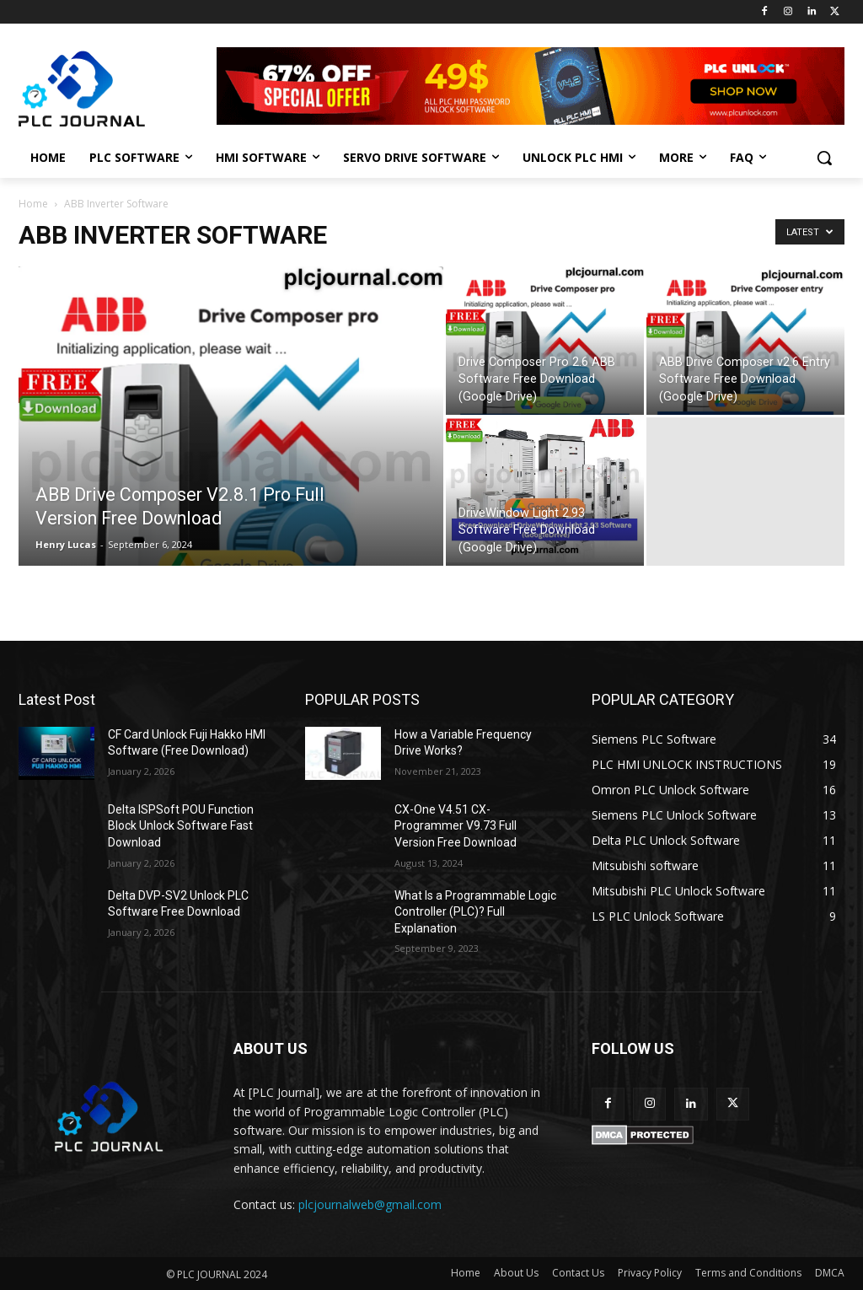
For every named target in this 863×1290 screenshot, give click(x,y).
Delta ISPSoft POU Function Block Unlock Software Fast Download (181, 826)
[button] (824, 157)
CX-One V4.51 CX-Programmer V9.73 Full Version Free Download (455, 826)
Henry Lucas (65, 544)
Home (33, 203)
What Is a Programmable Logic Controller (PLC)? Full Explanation (475, 912)
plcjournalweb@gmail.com (370, 1204)
